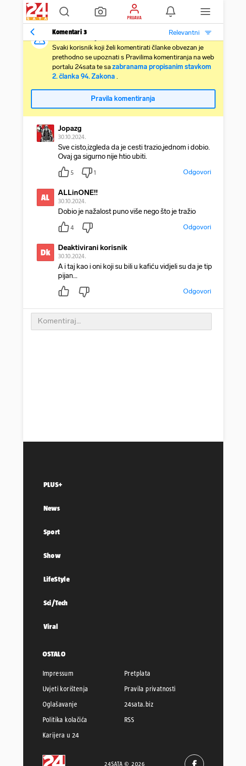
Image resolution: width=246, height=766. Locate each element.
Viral (50, 626)
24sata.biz (138, 704)
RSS (129, 720)
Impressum (58, 673)
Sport (51, 532)
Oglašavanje (60, 704)
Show (52, 555)
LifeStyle (56, 579)
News (51, 508)
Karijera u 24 (61, 735)
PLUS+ (53, 484)
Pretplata (137, 673)
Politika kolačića (65, 720)
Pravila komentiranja (123, 99)
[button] (64, 11)
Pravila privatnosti (150, 689)
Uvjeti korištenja (65, 689)
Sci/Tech (55, 603)
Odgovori (197, 172)
